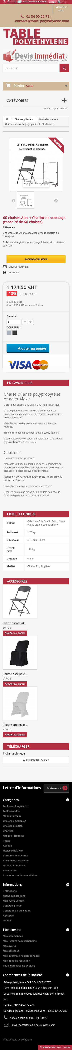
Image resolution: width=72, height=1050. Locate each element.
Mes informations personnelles (21, 955)
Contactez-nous (60, 8)
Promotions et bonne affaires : (21, 875)
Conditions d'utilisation (17, 910)
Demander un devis (36, 259)
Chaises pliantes (24, 119)
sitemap (7, 920)
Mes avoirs (9, 945)
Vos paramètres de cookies (19, 965)
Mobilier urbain (12, 816)
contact (47, 108)
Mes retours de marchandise (20, 941)
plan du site (61, 108)
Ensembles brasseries (16, 860)
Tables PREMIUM (13, 850)
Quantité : (12, 316)
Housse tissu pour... (15, 674)
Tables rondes (11, 811)
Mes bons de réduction (16, 960)
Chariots (8, 830)
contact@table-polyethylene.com (37, 1025)
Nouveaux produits (14, 895)
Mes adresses (11, 950)
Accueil (7, 845)
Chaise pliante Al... (14, 623)
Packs (6, 840)
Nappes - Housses (14, 835)
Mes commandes (13, 936)
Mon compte (12, 930)
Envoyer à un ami (19, 266)
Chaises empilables (14, 821)
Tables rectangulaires (15, 806)
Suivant (56, 200)
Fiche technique (14, 753)
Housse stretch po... (15, 725)
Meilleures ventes (13, 900)
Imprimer (14, 272)
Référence (9, 227)
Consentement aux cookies (55, 1047)
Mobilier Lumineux (14, 865)
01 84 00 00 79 (37, 16)
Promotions (10, 890)
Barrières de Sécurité (15, 855)
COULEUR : (14, 327)
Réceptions (9, 870)
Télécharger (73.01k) (36, 759)
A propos (8, 915)
